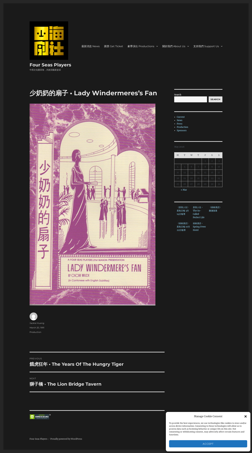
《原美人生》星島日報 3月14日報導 (183, 210)
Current (181, 117)
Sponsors (182, 130)
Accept (208, 443)
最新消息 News (90, 46)
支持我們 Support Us (206, 46)
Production (35, 332)
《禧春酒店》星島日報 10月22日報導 (183, 226)
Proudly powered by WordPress (66, 439)
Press (179, 123)
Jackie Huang (37, 323)
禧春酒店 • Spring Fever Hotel (199, 226)
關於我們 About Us (173, 46)
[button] (245, 416)
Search (177, 94)
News (179, 120)
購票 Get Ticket (113, 46)
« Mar (184, 189)
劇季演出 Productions (141, 46)
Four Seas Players (50, 65)
